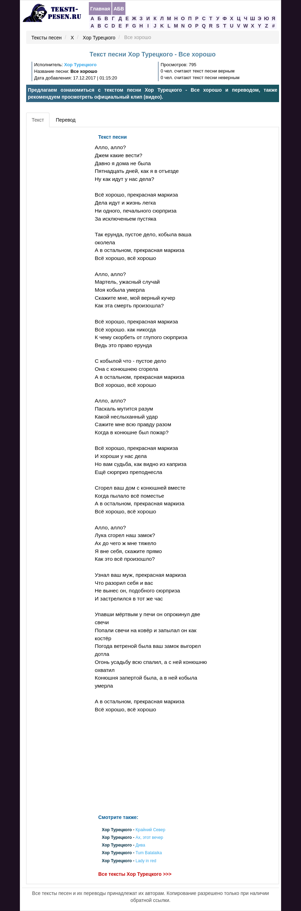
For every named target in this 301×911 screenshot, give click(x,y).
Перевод (65, 120)
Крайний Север (150, 829)
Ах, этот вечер (149, 837)
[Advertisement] (59, 235)
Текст (38, 120)
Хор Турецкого (99, 37)
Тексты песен (46, 37)
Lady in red (146, 860)
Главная (100, 9)
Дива (140, 845)
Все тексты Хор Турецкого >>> (134, 874)
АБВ (119, 9)
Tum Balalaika (149, 853)
